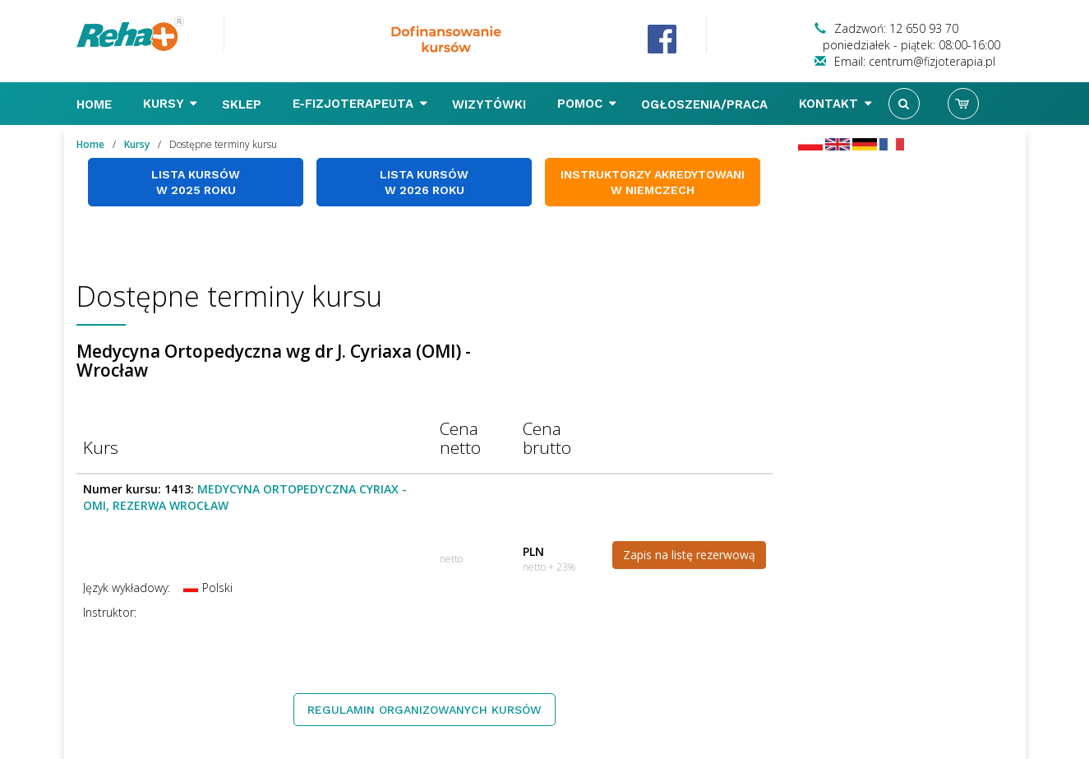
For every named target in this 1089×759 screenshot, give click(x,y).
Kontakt (835, 103)
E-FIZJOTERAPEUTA (360, 103)
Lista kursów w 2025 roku (195, 182)
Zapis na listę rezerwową (689, 554)
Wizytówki (491, 104)
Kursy (170, 103)
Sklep (243, 104)
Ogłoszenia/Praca (706, 104)
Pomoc (586, 103)
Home (96, 104)
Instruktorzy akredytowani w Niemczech (653, 182)
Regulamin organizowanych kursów (424, 709)
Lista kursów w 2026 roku (424, 182)
